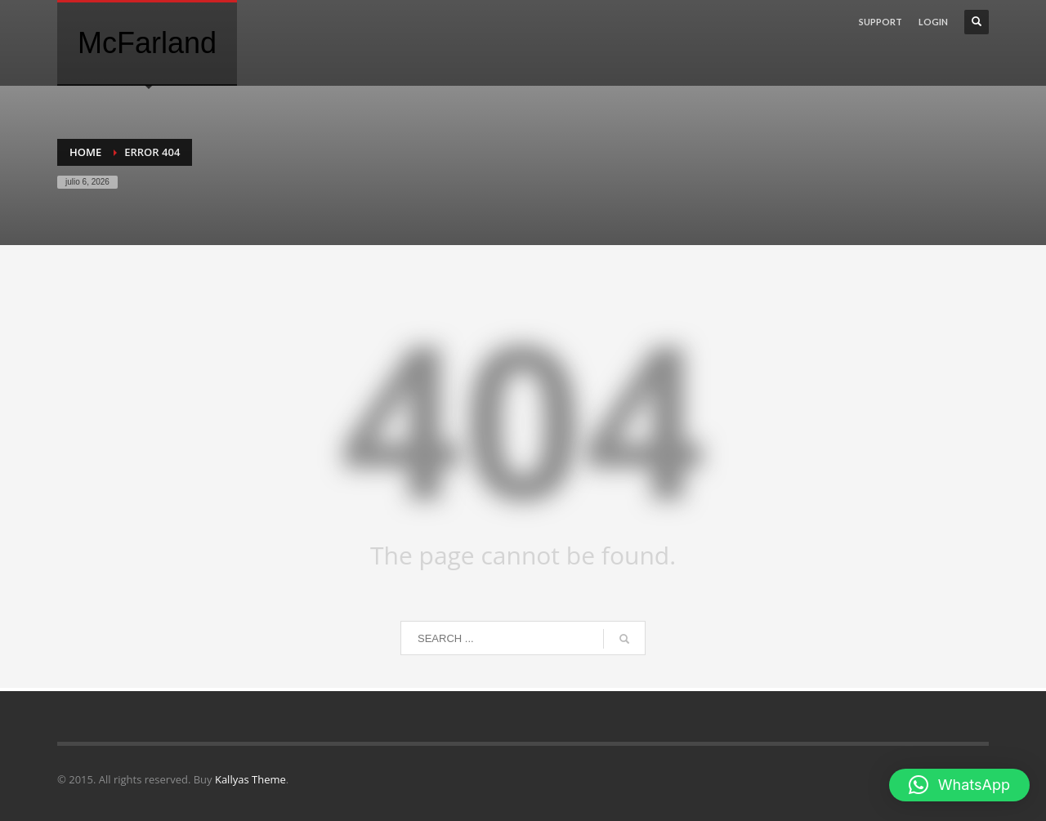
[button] (959, 785)
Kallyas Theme (250, 779)
